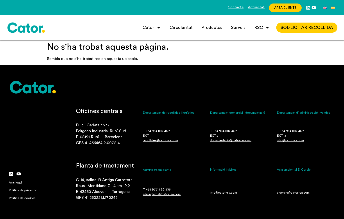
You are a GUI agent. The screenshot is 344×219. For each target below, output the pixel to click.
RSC (262, 27)
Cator (152, 27)
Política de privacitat (23, 190)
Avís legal (15, 182)
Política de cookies (22, 198)
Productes (211, 27)
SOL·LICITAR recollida (307, 27)
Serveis (238, 27)
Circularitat (181, 27)
